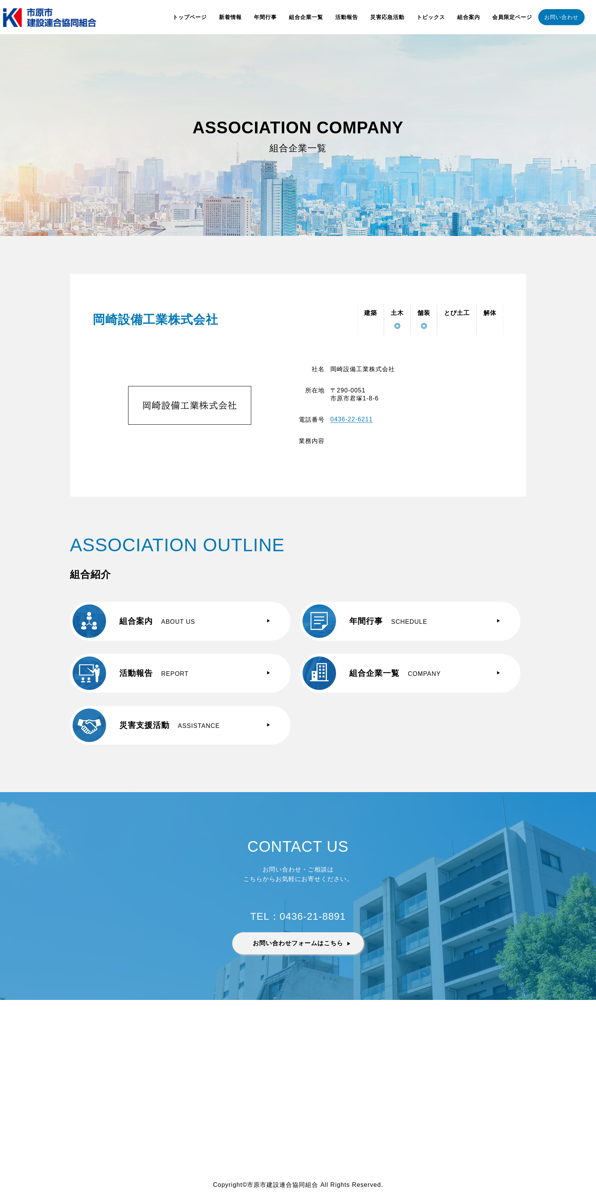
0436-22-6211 (351, 419)
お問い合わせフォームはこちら (298, 943)
